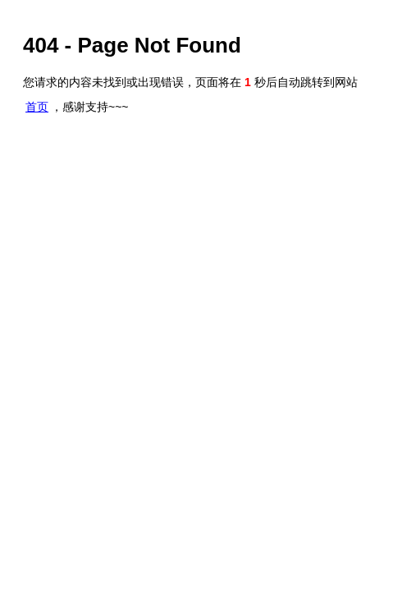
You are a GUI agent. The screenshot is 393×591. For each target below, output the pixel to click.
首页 (36, 106)
